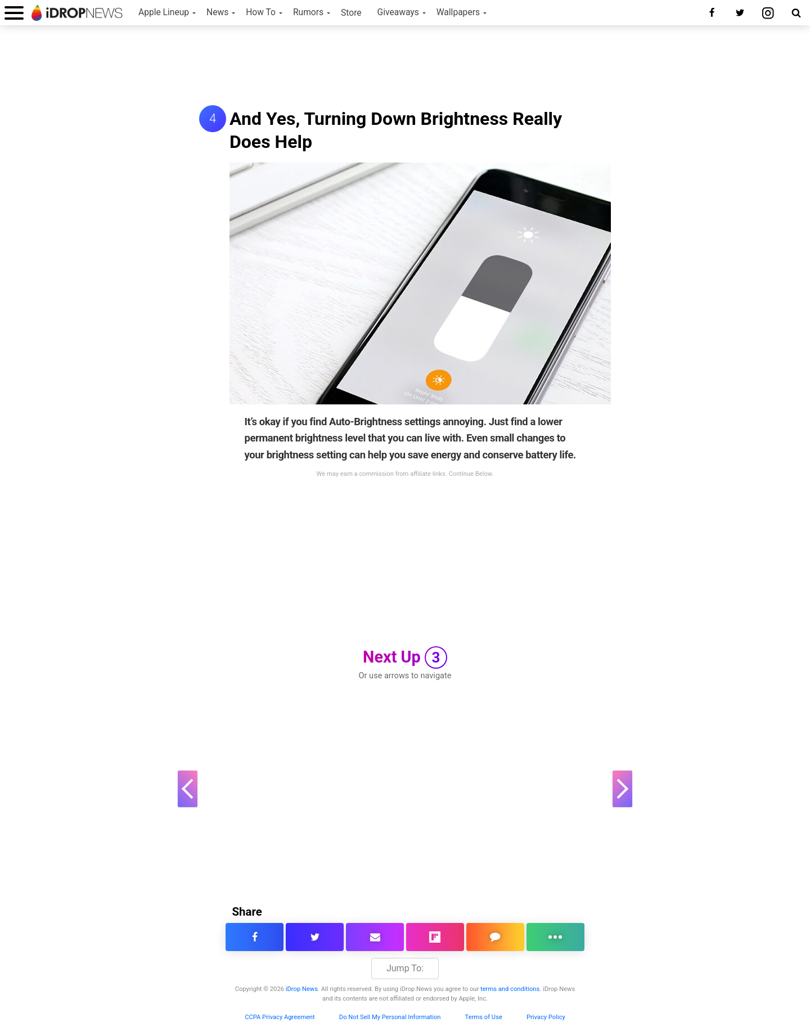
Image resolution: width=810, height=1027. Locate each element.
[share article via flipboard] (435, 937)
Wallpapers (458, 12)
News (217, 12)
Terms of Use (483, 1017)
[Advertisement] (405, 66)
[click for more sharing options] (555, 937)
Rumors (308, 12)
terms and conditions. (510, 989)
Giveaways (398, 12)
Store (351, 13)
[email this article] (375, 937)
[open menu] (14, 12)
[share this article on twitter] (315, 937)
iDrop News (302, 989)
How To (261, 12)
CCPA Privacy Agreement (280, 1017)
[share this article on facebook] (255, 937)
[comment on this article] (495, 937)
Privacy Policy (545, 1017)
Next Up (405, 657)
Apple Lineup (163, 12)
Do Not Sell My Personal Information (390, 1017)
